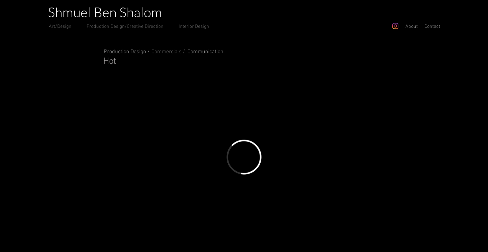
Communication (205, 52)
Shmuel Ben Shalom (105, 12)
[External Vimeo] (244, 157)
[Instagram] (395, 26)
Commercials (166, 52)
